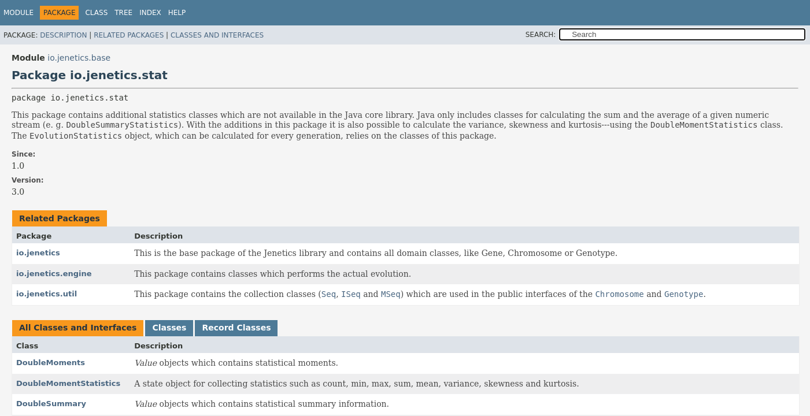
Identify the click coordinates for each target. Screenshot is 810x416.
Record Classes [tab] (236, 327)
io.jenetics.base (78, 57)
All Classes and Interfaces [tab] (77, 327)
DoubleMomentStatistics (68, 383)
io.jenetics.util (46, 293)
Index (150, 13)
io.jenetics (38, 252)
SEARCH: (541, 35)
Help (177, 13)
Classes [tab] (169, 327)
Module (18, 13)
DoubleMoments (50, 362)
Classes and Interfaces (217, 35)
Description (63, 35)
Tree (123, 13)
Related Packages (129, 35)
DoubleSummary (51, 403)
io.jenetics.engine (54, 273)
